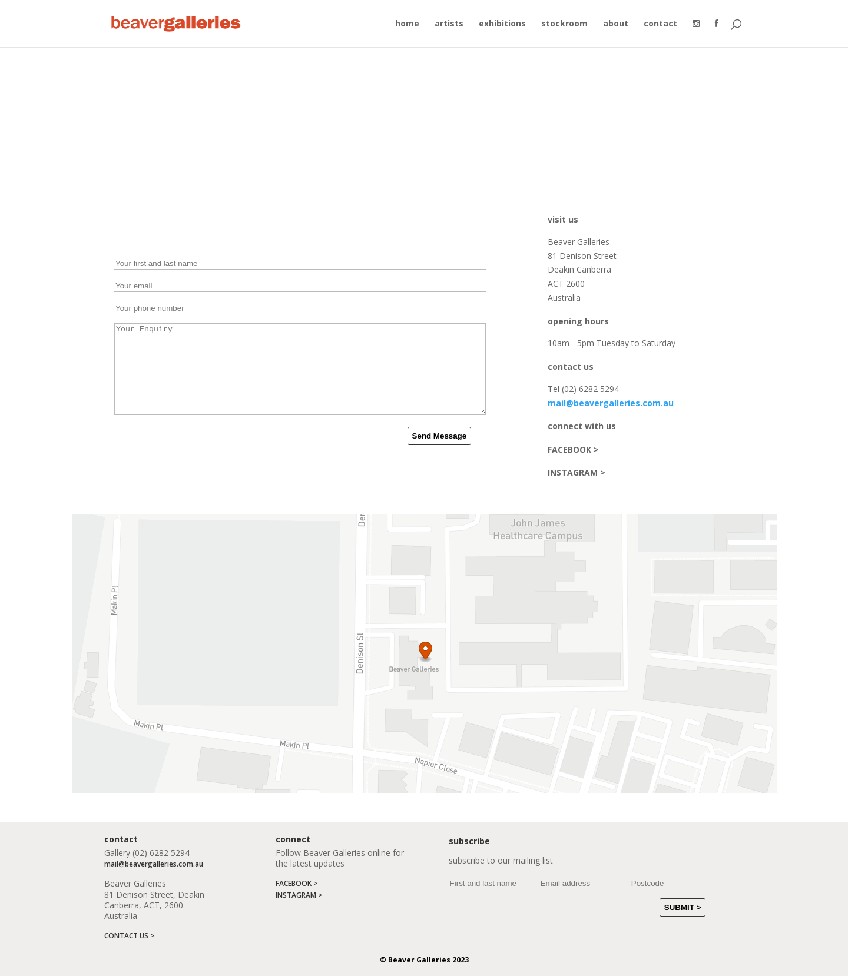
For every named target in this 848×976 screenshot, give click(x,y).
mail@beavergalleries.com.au (611, 403)
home (407, 24)
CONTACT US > (129, 936)
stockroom (564, 24)
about (615, 24)
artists (449, 24)
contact (660, 24)
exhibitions (502, 24)
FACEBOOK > (573, 449)
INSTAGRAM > (576, 472)
